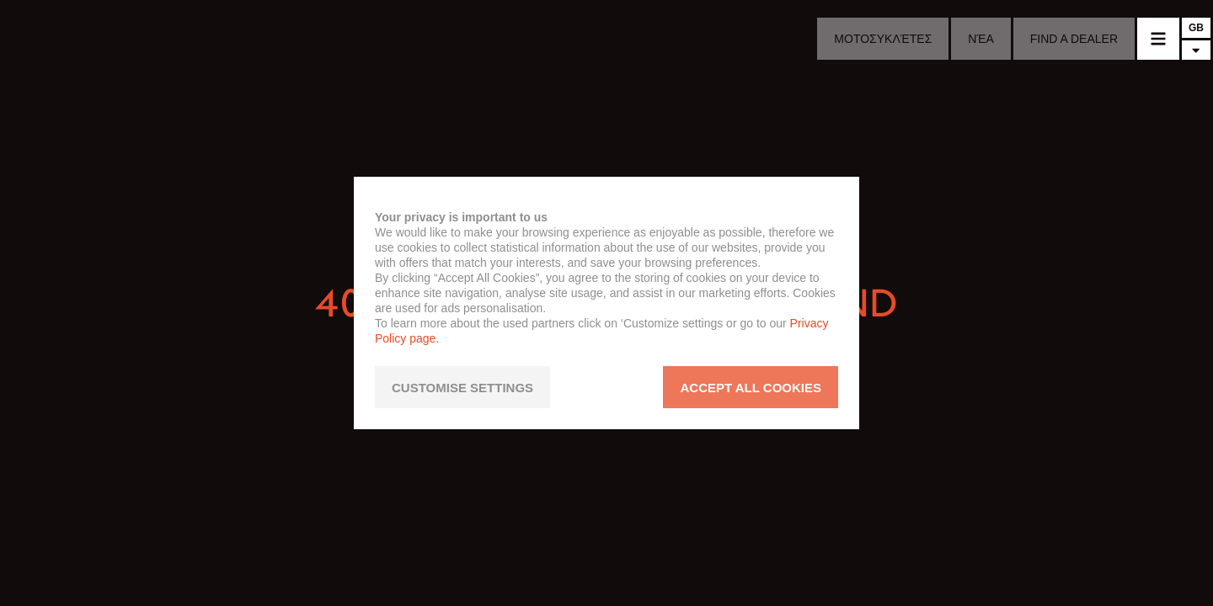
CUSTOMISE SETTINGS (462, 387)
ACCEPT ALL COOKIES (750, 387)
